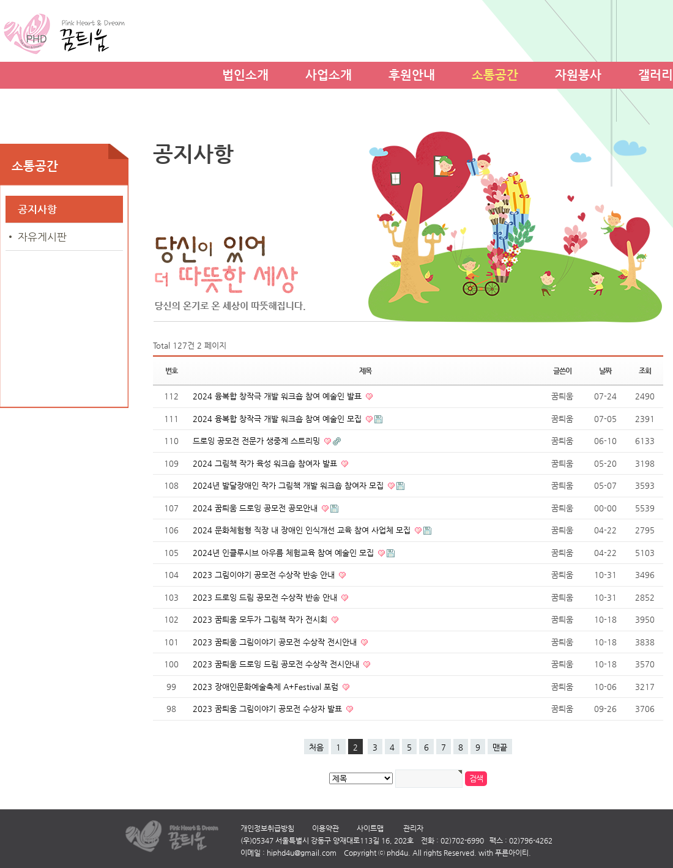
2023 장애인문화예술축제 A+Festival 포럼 (267, 686)
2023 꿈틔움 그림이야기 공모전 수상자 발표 (268, 708)
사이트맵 (370, 828)
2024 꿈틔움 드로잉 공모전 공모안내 (256, 508)
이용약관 (325, 828)
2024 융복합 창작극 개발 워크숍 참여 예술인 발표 (278, 396)
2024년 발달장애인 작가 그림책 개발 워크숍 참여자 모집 (289, 485)
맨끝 (500, 747)
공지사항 (37, 209)
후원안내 (412, 73)
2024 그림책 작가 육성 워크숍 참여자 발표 (266, 463)
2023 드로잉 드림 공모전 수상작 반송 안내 (266, 597)
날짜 (605, 370)
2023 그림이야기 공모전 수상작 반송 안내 (265, 574)
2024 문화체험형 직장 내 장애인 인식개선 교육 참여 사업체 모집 (303, 530)
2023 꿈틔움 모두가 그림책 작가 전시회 (261, 619)
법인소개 (245, 73)
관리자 (413, 828)
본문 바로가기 (0, 0)
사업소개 (328, 73)
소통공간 (495, 73)
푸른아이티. (513, 852)
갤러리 (655, 73)
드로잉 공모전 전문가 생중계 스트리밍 (257, 440)
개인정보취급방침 (267, 828)
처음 (316, 747)
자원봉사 (578, 73)
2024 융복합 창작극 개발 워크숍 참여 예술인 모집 (278, 418)
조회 (645, 370)
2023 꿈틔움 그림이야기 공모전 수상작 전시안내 (276, 642)
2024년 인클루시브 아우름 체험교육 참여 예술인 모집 (284, 552)
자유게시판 (42, 237)
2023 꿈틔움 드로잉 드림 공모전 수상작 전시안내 (277, 664)
